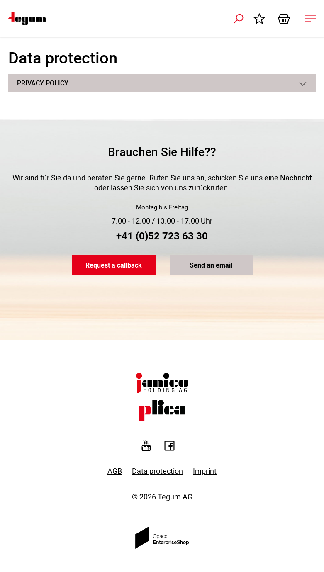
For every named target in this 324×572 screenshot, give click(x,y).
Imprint (205, 471)
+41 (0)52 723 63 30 (162, 236)
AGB (114, 471)
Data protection (157, 471)
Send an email (211, 265)
